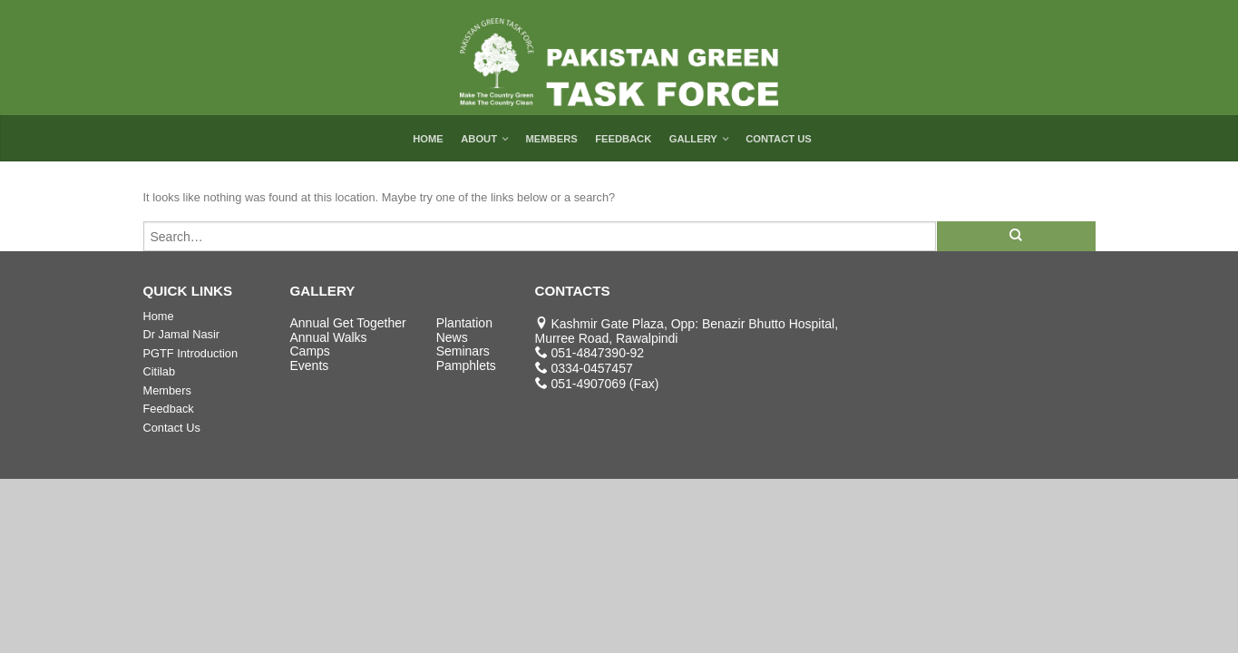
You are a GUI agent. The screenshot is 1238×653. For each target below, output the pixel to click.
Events (309, 365)
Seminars (463, 351)
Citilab (159, 371)
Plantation (464, 323)
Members (551, 138)
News (452, 337)
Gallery (693, 138)
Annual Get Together (348, 323)
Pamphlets (466, 365)
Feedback (623, 138)
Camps (310, 351)
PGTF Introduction (191, 353)
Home (428, 138)
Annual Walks (328, 337)
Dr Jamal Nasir (181, 334)
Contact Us (779, 138)
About (479, 138)
